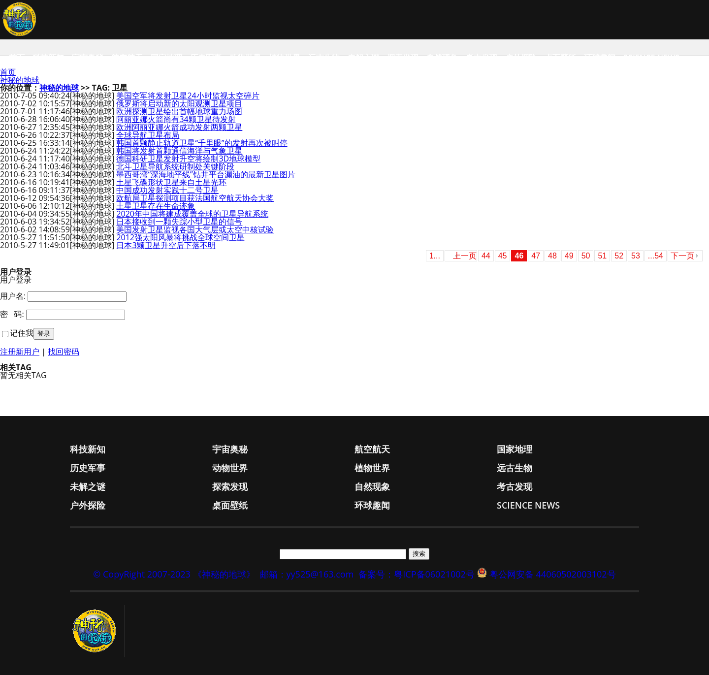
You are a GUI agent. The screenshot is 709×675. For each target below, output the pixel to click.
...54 (655, 256)
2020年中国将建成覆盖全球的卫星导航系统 (192, 213)
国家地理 (166, 57)
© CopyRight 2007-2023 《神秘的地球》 (174, 574)
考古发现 (481, 57)
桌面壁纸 (560, 57)
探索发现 (403, 57)
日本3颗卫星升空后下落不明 (165, 245)
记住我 (21, 332)
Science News (651, 57)
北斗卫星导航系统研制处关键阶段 (175, 166)
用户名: (13, 295)
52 (618, 256)
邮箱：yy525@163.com (307, 574)
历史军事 (206, 57)
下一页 (682, 256)
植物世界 (284, 57)
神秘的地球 (19, 79)
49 (569, 256)
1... (434, 256)
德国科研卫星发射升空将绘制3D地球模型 (188, 158)
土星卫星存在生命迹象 (155, 205)
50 (585, 256)
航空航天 (127, 57)
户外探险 (521, 57)
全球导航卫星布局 (147, 134)
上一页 (465, 256)
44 (486, 256)
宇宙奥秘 (87, 57)
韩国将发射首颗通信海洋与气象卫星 (179, 150)
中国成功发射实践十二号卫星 (167, 190)
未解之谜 (363, 57)
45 (502, 256)
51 (602, 256)
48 (552, 256)
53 (635, 256)
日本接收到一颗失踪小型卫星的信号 (179, 221)
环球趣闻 (599, 57)
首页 (17, 57)
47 (535, 256)
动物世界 (245, 57)
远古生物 (324, 57)
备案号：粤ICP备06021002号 (416, 574)
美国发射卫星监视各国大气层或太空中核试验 (195, 229)
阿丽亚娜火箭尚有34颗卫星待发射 (175, 119)
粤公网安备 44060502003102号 (552, 574)
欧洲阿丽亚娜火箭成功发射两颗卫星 (179, 127)
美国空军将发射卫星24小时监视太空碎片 (187, 95)
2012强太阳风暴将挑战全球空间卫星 (180, 237)
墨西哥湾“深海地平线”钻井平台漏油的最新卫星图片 (205, 174)
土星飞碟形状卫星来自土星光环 (171, 182)
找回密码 (63, 351)
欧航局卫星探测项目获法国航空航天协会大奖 (195, 198)
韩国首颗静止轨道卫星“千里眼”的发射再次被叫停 (201, 142)
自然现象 (442, 57)
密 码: (12, 314)
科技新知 (48, 57)
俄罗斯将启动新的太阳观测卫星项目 (179, 103)
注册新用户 (19, 351)
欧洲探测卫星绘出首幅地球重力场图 (179, 111)
